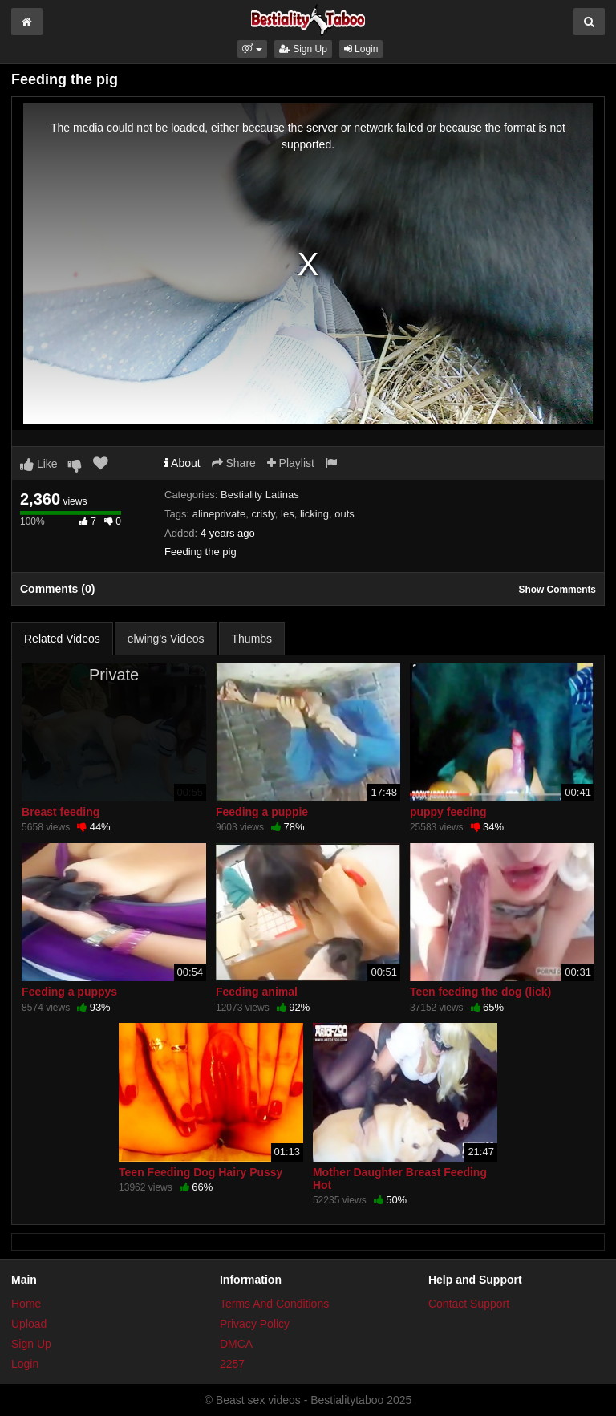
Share (234, 462)
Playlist (290, 462)
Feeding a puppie (262, 811)
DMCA (236, 1343)
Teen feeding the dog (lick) (480, 991)
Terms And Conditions (274, 1303)
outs (344, 514)
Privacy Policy (255, 1323)
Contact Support (468, 1303)
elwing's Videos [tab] (166, 638)
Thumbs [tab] (252, 638)
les (287, 514)
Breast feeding (60, 811)
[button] (252, 49)
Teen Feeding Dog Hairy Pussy (200, 1172)
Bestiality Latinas (260, 495)
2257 (232, 1363)
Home (26, 1303)
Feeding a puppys (69, 991)
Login (361, 49)
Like (39, 463)
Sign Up (303, 49)
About (182, 462)
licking (314, 514)
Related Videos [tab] (62, 638)
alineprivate (219, 514)
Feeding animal (257, 991)
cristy (262, 514)
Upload (29, 1323)
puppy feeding (448, 811)
